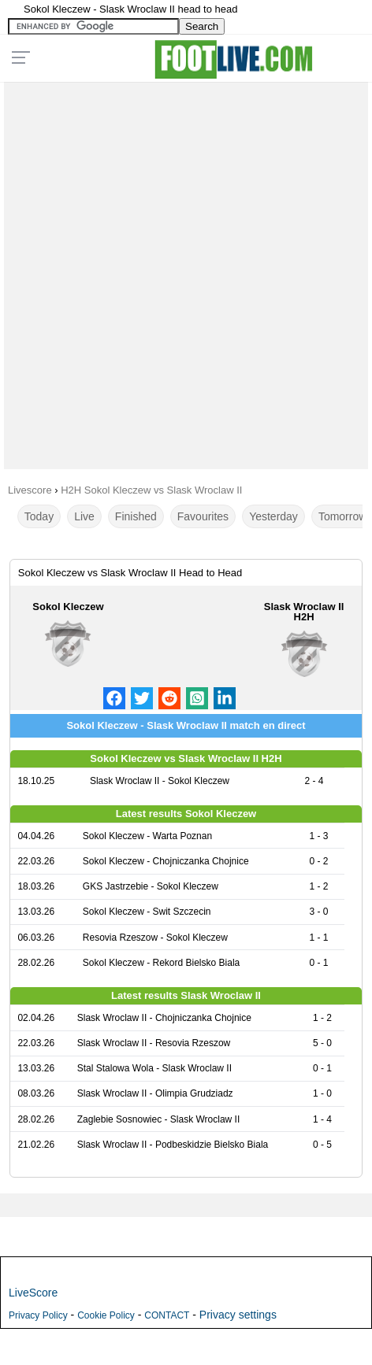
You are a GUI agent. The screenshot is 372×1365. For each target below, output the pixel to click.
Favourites (203, 516)
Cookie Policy (106, 1315)
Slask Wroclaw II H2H (304, 612)
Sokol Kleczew (67, 606)
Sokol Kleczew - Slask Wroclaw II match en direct (185, 725)
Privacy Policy (38, 1315)
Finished (136, 516)
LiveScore (33, 1292)
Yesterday (273, 516)
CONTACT (166, 1315)
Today (39, 516)
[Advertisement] (186, 271)
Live (84, 516)
